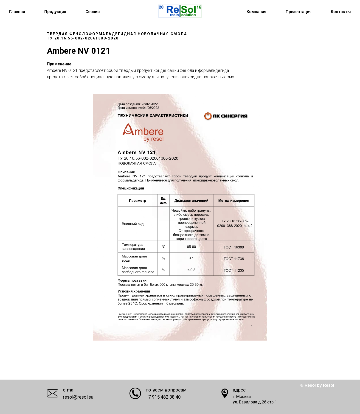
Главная (17, 11)
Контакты (341, 11)
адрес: (240, 390)
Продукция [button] (55, 11)
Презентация (299, 11)
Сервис (92, 11)
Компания (256, 11)
